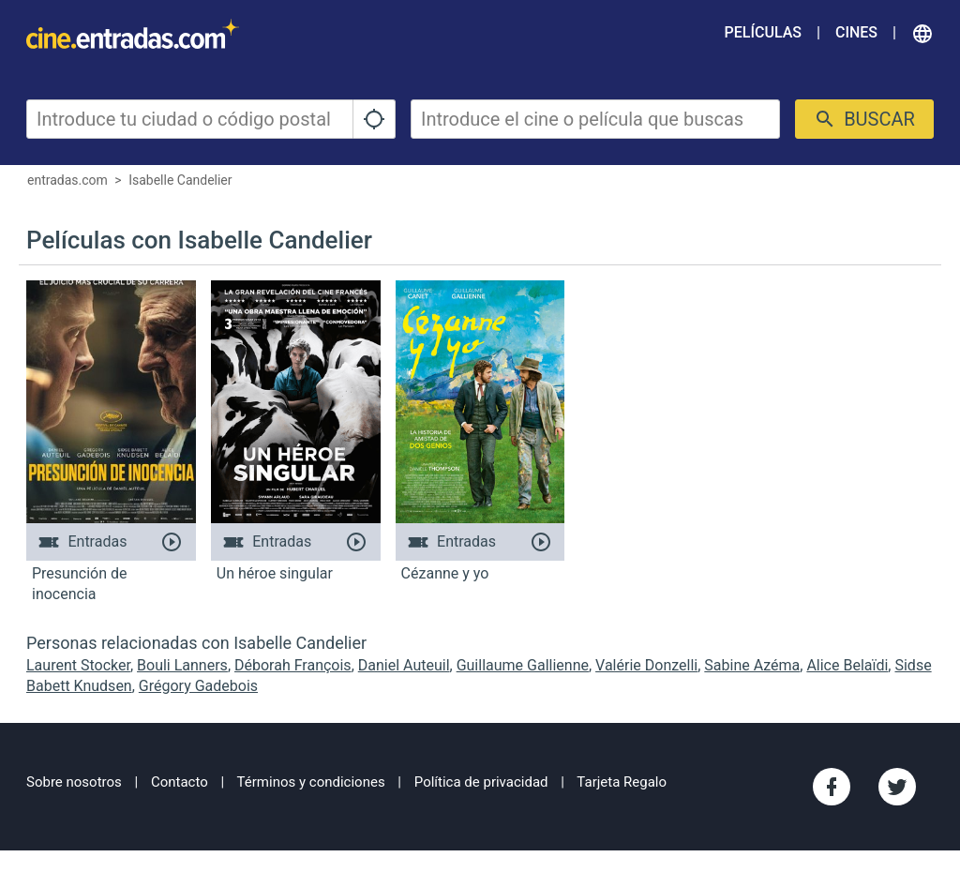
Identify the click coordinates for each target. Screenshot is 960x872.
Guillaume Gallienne (523, 665)
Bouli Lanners (182, 665)
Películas (763, 32)
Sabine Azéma (752, 665)
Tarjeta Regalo (622, 782)
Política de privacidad (481, 782)
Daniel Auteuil (404, 665)
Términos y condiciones (311, 782)
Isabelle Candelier (180, 180)
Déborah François (293, 665)
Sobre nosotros (74, 782)
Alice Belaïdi (847, 665)
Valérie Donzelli (646, 665)
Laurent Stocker (78, 665)
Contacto (179, 782)
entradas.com (67, 180)
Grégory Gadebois (198, 686)
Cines (856, 32)
